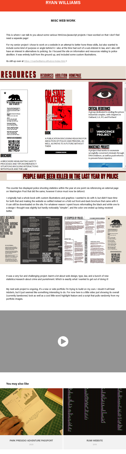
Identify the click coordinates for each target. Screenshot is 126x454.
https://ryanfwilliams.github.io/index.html (44, 61)
